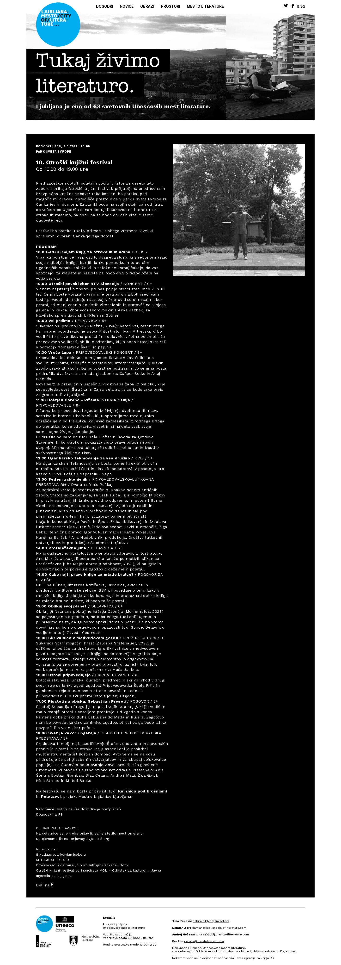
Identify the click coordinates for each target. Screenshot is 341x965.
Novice (127, 6)
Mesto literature (205, 6)
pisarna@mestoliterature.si (204, 941)
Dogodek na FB (49, 814)
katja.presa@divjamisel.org (63, 854)
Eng (301, 6)
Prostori (170, 6)
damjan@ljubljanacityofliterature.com (219, 927)
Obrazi (147, 6)
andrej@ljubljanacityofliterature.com (222, 934)
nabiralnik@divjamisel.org (211, 921)
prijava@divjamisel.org (90, 839)
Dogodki (104, 6)
